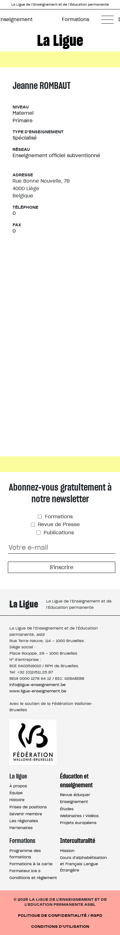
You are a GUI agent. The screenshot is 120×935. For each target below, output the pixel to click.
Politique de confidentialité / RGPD (60, 915)
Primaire (23, 121)
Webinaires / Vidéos (79, 815)
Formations (75, 19)
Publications (58, 532)
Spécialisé (25, 138)
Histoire (17, 799)
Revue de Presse (58, 524)
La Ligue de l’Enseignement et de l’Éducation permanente (60, 5)
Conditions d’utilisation (60, 926)
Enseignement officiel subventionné (56, 155)
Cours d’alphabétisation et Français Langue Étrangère (83, 863)
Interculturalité (77, 841)
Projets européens (78, 822)
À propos (18, 786)
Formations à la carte (30, 863)
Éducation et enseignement (76, 780)
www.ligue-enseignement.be (37, 691)
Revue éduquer (75, 794)
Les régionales (23, 820)
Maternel (23, 113)
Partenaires (21, 827)
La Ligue (60, 40)
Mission (67, 850)
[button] (107, 19)
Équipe (16, 792)
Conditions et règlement (33, 877)
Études (67, 808)
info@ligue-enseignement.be (37, 684)
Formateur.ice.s (25, 870)
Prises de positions (28, 807)
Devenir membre (25, 813)
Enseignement (74, 801)
